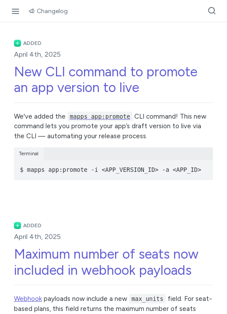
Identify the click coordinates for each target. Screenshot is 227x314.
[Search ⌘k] (211, 10)
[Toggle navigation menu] (15, 10)
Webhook (28, 299)
